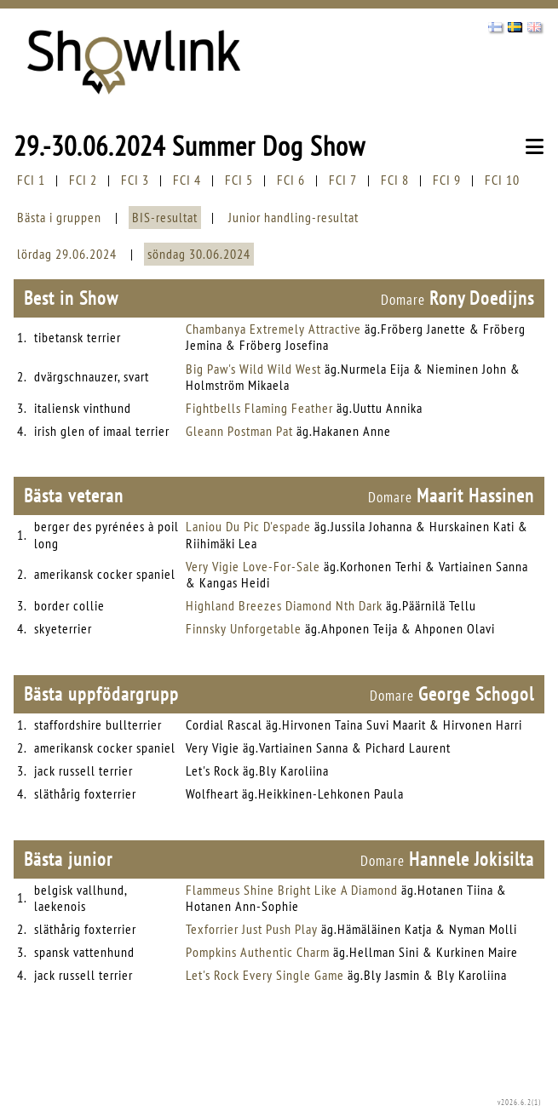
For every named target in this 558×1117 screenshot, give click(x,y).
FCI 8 (395, 179)
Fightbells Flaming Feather (259, 407)
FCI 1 (31, 179)
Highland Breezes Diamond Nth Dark (284, 605)
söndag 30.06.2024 (198, 253)
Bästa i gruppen (59, 217)
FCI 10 (502, 179)
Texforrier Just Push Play (252, 928)
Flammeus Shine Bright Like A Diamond (292, 889)
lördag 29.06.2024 (67, 253)
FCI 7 (343, 179)
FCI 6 (291, 179)
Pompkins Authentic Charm (258, 951)
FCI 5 (239, 179)
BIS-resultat (165, 217)
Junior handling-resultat (293, 217)
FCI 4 (187, 179)
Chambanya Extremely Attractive (273, 328)
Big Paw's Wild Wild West (253, 368)
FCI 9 (447, 179)
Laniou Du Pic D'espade (248, 526)
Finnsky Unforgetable (244, 628)
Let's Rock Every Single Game (265, 974)
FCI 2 (83, 179)
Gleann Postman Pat (239, 430)
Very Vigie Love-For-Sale (253, 566)
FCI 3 (135, 179)
